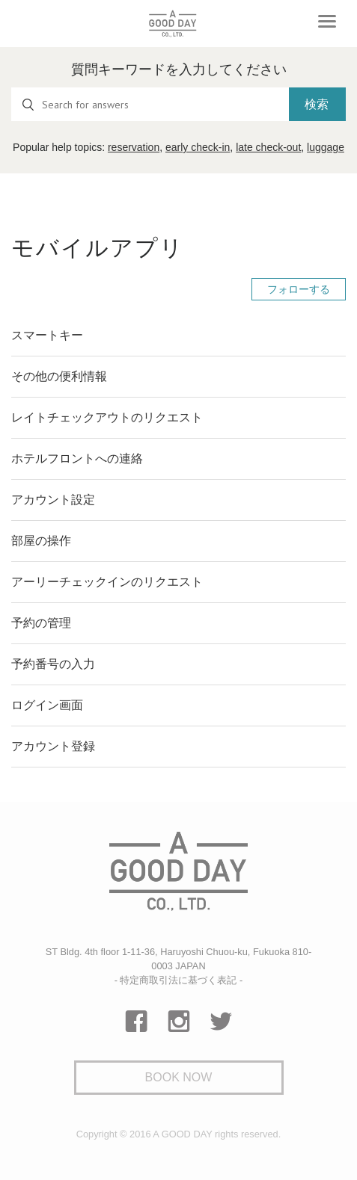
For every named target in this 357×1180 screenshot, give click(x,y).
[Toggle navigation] (327, 21)
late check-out (268, 147)
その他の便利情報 (59, 376)
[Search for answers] (150, 104)
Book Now (179, 1077)
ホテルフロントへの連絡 (77, 458)
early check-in (197, 147)
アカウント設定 (53, 499)
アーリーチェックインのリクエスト (107, 581)
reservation (133, 147)
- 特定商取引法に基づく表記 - (179, 980)
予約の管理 (41, 623)
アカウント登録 (53, 746)
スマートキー (47, 335)
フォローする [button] (298, 289)
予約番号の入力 (53, 664)
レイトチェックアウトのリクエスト (107, 417)
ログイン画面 (47, 705)
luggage (325, 147)
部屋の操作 (41, 540)
